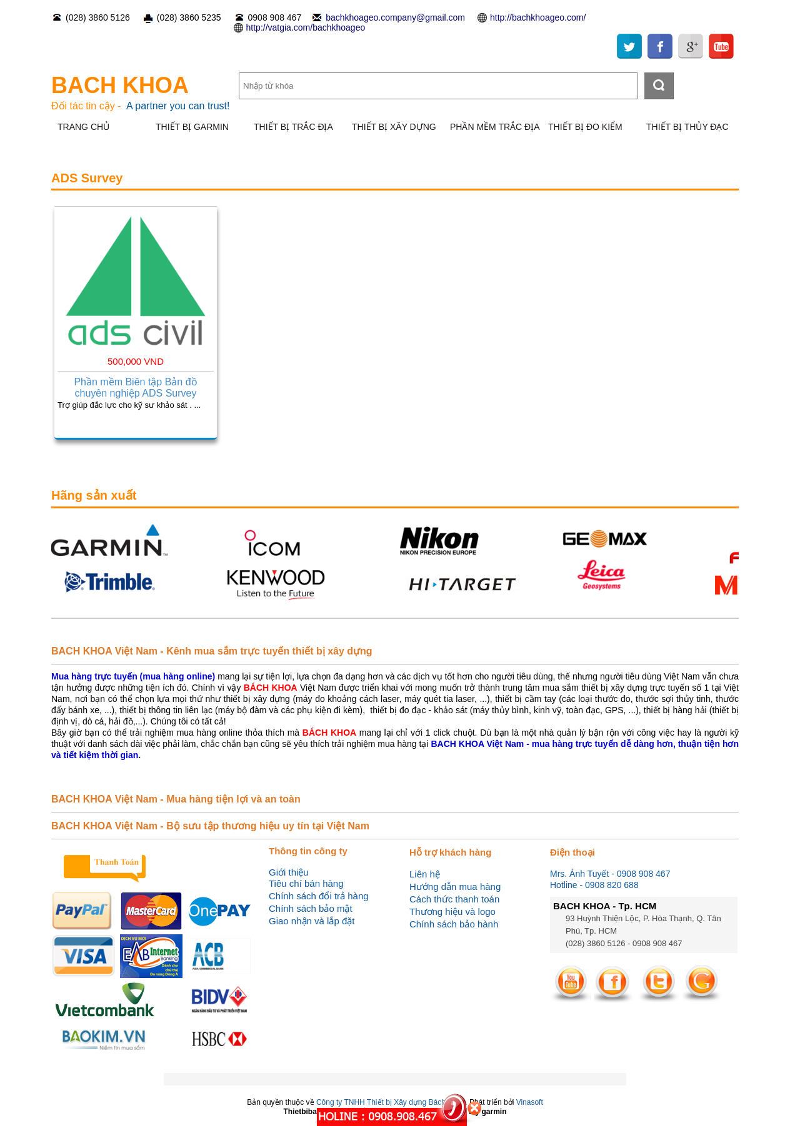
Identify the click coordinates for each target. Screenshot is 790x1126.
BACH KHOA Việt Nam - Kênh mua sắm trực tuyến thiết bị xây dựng (211, 651)
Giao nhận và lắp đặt (311, 921)
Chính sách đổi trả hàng (319, 896)
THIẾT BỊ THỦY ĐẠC (687, 127)
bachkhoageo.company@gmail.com (395, 17)
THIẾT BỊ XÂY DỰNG (394, 127)
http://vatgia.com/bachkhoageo (306, 27)
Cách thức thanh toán (454, 899)
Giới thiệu (289, 872)
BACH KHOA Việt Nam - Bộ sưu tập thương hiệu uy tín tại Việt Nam (210, 826)
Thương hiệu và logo (452, 911)
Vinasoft (529, 1102)
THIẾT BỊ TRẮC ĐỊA (293, 127)
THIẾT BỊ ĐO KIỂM (585, 127)
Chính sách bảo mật (310, 908)
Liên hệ (424, 874)
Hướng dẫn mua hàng (455, 886)
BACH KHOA (120, 85)
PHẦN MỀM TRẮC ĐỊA (495, 127)
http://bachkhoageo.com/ (538, 17)
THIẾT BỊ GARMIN (192, 127)
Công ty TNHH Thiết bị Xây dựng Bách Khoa (390, 1102)
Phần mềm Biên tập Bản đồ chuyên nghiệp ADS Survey (135, 387)
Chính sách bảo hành (453, 924)
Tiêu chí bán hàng (306, 883)
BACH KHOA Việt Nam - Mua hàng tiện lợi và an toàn (176, 799)
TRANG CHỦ (83, 127)
